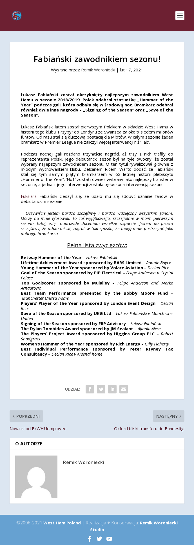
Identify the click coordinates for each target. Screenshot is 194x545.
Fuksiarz (29, 196)
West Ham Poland (62, 523)
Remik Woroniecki (98, 70)
